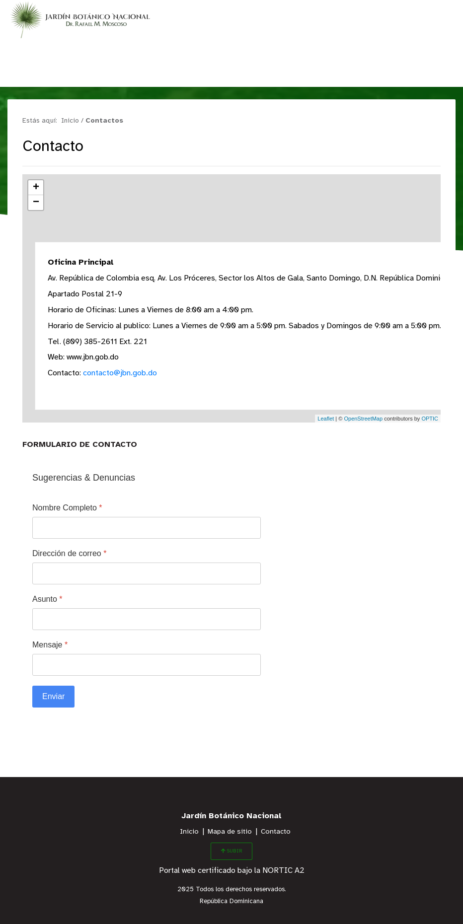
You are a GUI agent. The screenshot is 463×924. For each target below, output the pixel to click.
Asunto (47, 599)
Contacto (276, 832)
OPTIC (429, 419)
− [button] (36, 202)
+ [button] (36, 187)
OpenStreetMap (363, 419)
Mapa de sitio (230, 832)
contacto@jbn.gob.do (120, 373)
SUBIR (231, 851)
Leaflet (325, 419)
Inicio (189, 832)
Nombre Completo (67, 507)
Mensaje (50, 644)
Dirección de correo (69, 553)
